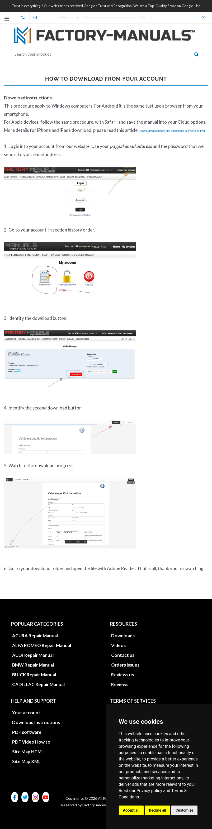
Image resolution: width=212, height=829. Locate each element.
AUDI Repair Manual (33, 655)
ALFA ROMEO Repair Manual (41, 645)
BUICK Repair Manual (34, 674)
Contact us (122, 655)
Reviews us (122, 674)
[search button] (196, 54)
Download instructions (36, 722)
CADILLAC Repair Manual (38, 684)
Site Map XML (26, 761)
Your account (26, 712)
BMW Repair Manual (33, 665)
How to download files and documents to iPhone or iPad (172, 130)
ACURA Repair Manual (35, 635)
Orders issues (125, 665)
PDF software (26, 732)
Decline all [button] (157, 810)
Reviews (119, 684)
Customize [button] (184, 810)
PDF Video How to (31, 742)
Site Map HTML (28, 751)
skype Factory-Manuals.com (25, 17)
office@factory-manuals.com (37, 17)
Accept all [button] (131, 810)
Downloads (123, 635)
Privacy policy (149, 790)
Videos (118, 645)
